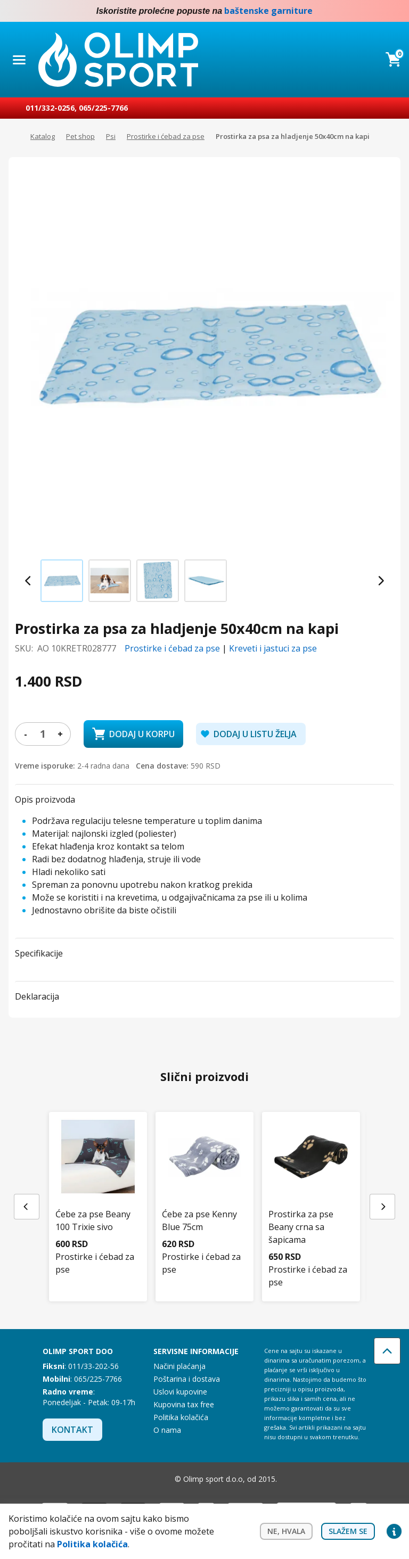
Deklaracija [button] (37, 996)
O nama (167, 1430)
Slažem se (348, 1531)
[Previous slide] (28, 580)
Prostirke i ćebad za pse (165, 136)
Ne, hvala (286, 1531)
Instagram (394, 11)
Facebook (372, 11)
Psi (111, 136)
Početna (14, 136)
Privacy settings (394, 1531)
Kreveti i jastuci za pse (273, 648)
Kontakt (72, 1430)
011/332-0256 (50, 108)
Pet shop (80, 136)
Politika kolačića (180, 1417)
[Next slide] (380, 580)
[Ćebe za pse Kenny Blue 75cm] (204, 1182)
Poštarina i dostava (186, 1379)
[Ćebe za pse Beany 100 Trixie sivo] (98, 1182)
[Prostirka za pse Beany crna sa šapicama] (311, 1188)
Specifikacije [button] (39, 953)
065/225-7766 (103, 108)
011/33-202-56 (93, 1366)
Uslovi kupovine (180, 1392)
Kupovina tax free (183, 1404)
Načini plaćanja (179, 1366)
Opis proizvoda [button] (45, 799)
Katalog (42, 136)
